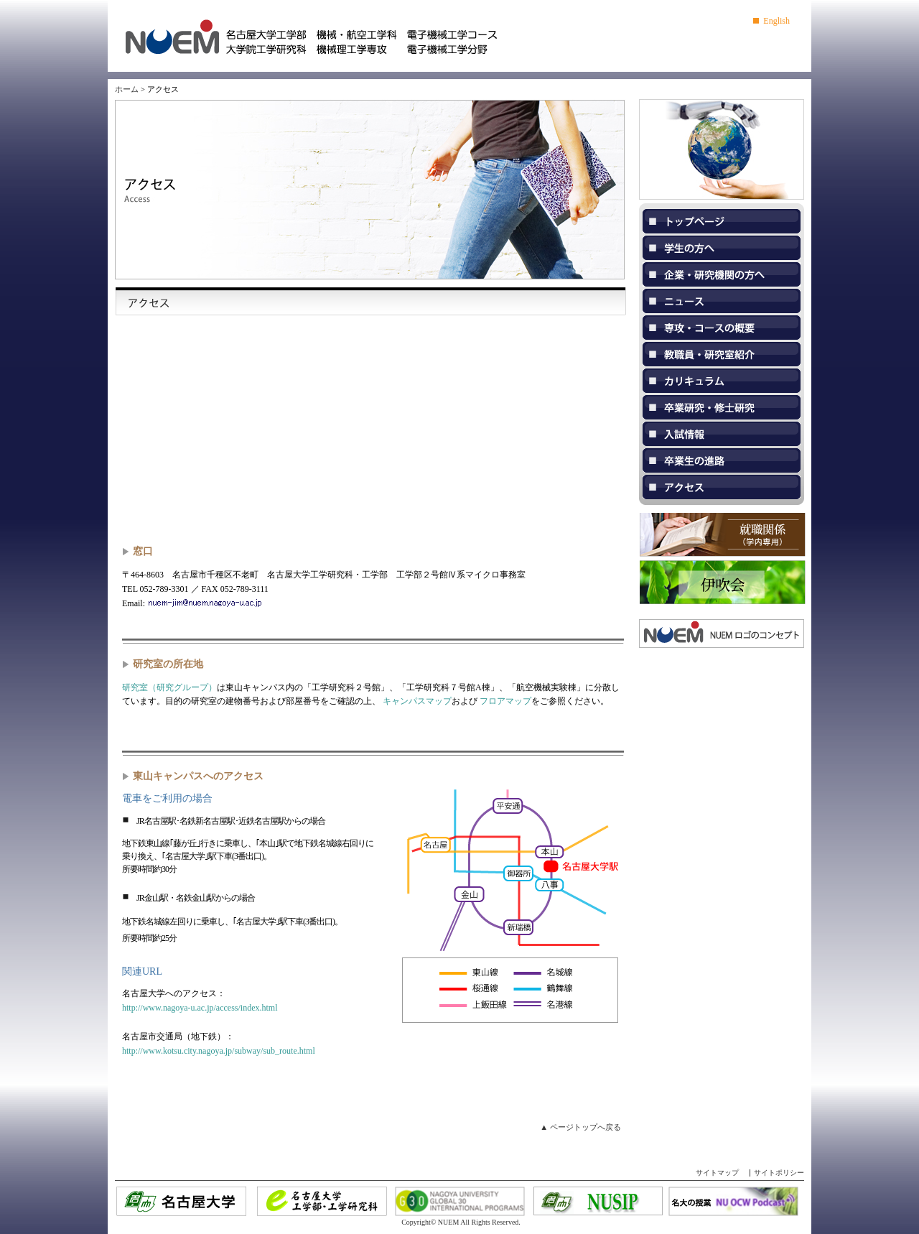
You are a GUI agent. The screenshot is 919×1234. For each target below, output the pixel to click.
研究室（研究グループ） (169, 687)
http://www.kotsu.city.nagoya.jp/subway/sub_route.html (218, 1051)
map (373, 430)
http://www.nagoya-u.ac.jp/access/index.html (200, 1008)
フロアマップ (505, 701)
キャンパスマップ (417, 701)
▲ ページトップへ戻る (580, 1127)
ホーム (127, 89)
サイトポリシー (779, 1173)
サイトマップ (717, 1173)
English (776, 21)
